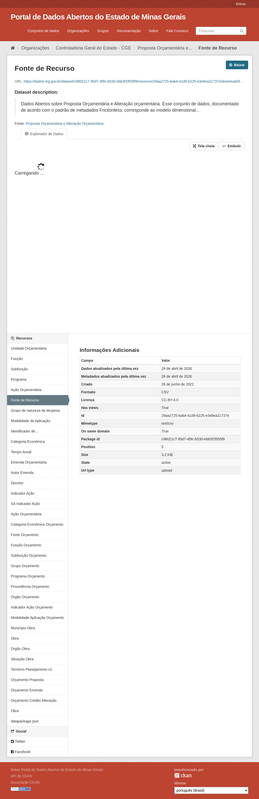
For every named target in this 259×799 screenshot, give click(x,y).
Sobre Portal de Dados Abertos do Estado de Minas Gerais (57, 770)
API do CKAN (21, 776)
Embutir (231, 146)
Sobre (153, 31)
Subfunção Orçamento (28, 555)
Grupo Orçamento (25, 566)
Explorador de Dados (44, 134)
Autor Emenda (22, 473)
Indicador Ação (22, 493)
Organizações (78, 31)
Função (17, 359)
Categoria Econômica (28, 442)
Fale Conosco (177, 31)
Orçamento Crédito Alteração (34, 700)
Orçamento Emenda (26, 690)
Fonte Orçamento (24, 535)
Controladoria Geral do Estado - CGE (93, 48)
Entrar (241, 4)
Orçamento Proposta (27, 680)
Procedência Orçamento (30, 587)
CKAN (182, 775)
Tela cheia (204, 146)
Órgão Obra (20, 649)
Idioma (180, 783)
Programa (18, 379)
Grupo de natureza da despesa (35, 410)
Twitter (18, 741)
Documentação (129, 31)
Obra (15, 638)
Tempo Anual (21, 452)
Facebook (20, 752)
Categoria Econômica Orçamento (37, 524)
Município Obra (23, 628)
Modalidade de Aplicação (30, 421)
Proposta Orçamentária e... (164, 48)
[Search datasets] (221, 31)
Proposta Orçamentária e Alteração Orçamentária (64, 124)
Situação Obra (22, 659)
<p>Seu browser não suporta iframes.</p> (129, 242)
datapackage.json (25, 721)
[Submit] (242, 30)
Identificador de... (24, 431)
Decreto (17, 483)
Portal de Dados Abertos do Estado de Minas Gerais (98, 17)
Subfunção (19, 369)
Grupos (103, 31)
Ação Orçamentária (26, 390)
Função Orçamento (26, 545)
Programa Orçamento (28, 576)
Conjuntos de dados (43, 31)
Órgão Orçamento (25, 597)
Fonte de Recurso (217, 48)
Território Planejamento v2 (31, 669)
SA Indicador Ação (25, 504)
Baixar (237, 65)
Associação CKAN (25, 782)
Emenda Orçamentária (29, 462)
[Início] (13, 48)
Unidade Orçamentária (29, 348)
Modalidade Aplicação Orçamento (37, 618)
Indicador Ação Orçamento (32, 607)
